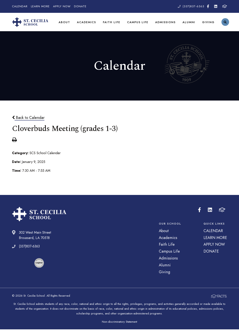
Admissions (164, 24)
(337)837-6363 (193, 6)
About (64, 24)
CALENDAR (19, 6)
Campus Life (136, 24)
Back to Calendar (28, 121)
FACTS (224, 6)
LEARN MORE (40, 6)
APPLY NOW (62, 6)
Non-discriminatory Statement (119, 325)
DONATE (80, 6)
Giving (207, 24)
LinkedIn (215, 6)
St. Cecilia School (30, 24)
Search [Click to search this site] (223, 24)
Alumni (187, 24)
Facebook (208, 6)
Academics (86, 24)
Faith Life (111, 24)
